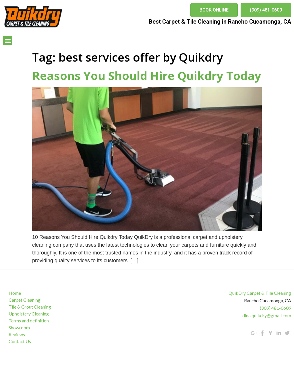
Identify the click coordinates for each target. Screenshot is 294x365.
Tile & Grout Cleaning (30, 306)
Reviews (17, 334)
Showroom (19, 327)
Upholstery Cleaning (29, 313)
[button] (214, 10)
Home (15, 293)
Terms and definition (29, 320)
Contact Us (20, 341)
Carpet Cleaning (24, 300)
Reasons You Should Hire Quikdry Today (146, 75)
